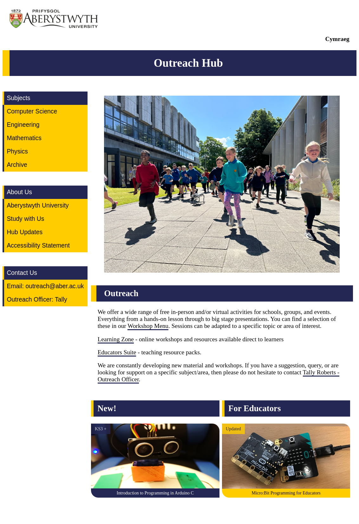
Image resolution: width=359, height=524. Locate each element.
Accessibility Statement (38, 245)
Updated (233, 428)
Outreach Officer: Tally (37, 299)
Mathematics (24, 138)
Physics (17, 151)
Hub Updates (24, 232)
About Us (19, 192)
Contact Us (22, 272)
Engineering (23, 124)
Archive (17, 164)
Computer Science (32, 111)
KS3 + (101, 428)
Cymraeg (337, 39)
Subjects (18, 98)
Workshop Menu (147, 326)
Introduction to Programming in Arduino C (155, 492)
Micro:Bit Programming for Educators (286, 492)
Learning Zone (116, 339)
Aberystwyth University (38, 205)
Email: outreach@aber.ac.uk (45, 286)
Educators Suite (117, 352)
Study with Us (25, 218)
